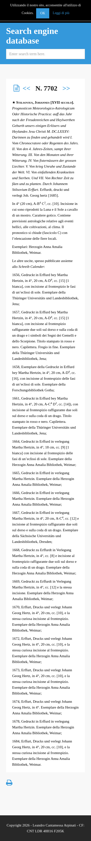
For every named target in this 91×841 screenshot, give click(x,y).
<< (26, 88)
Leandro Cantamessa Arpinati (54, 825)
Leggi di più (61, 13)
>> (66, 88)
